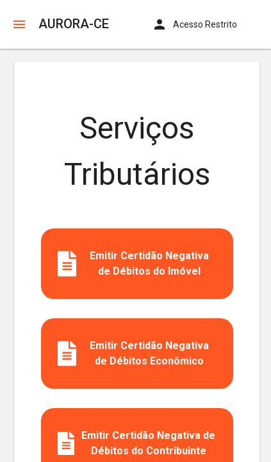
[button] (19, 24)
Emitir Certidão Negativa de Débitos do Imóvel (133, 264)
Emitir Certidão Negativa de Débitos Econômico (133, 354)
